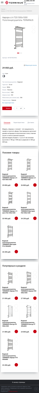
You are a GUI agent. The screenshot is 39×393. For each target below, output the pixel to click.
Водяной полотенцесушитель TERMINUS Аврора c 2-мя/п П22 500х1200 (10, 210)
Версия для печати (31, 65)
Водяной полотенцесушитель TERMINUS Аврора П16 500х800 (10, 356)
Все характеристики (8, 103)
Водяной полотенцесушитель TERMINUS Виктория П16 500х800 (9, 243)
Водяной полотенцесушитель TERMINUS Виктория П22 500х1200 (28, 210)
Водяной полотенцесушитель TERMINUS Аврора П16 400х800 (10, 290)
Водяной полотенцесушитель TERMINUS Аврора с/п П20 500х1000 (9, 176)
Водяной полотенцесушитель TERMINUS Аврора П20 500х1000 (28, 290)
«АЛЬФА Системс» (13, 391)
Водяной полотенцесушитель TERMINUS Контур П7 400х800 (28, 323)
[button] (30, 1)
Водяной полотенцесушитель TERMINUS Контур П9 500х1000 (9, 323)
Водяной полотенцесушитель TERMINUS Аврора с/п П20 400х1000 (28, 176)
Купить (7, 108)
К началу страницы (19, 382)
